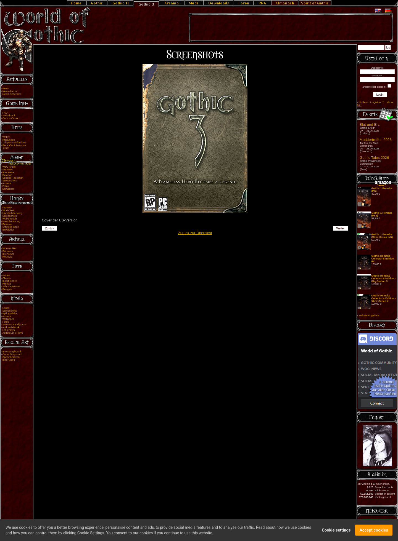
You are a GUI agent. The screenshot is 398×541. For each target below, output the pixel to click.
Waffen (6, 137)
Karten (6, 275)
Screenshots (9, 180)
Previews (7, 169)
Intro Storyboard (11, 351)
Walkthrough (9, 218)
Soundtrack (8, 115)
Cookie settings (336, 532)
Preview (7, 207)
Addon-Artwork (10, 327)
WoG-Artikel (9, 166)
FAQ (5, 112)
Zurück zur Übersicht (195, 233)
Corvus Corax (10, 118)
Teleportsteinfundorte (14, 142)
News (5, 88)
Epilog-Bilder (9, 313)
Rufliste (6, 283)
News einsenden (12, 94)
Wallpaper (8, 319)
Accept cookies (374, 532)
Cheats (6, 278)
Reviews (7, 175)
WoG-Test (8, 210)
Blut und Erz (370, 124)
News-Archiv (9, 91)
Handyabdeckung (12, 213)
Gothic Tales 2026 (374, 158)
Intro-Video (8, 359)
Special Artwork (11, 357)
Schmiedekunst (11, 286)
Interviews (8, 172)
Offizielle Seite (10, 227)
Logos (5, 308)
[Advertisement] (290, 27)
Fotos (5, 186)
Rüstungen (8, 139)
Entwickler (8, 189)
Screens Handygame (14, 324)
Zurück (49, 228)
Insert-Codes (9, 281)
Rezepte (7, 289)
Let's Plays (8, 330)
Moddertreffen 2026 (376, 140)
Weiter (340, 228)
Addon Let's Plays (12, 332)
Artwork (6, 183)
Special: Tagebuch (12, 177)
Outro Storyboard (12, 354)
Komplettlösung (11, 221)
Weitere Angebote (369, 315)
